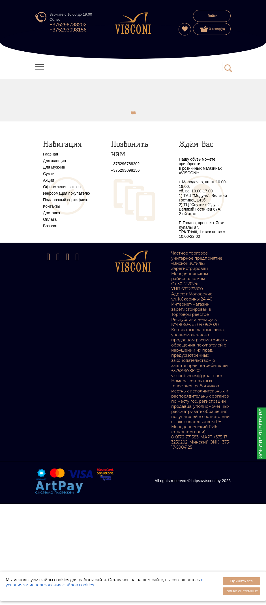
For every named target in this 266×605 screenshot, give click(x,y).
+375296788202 (68, 25)
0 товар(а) (212, 29)
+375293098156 (68, 30)
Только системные (241, 591)
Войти (212, 16)
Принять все (241, 581)
